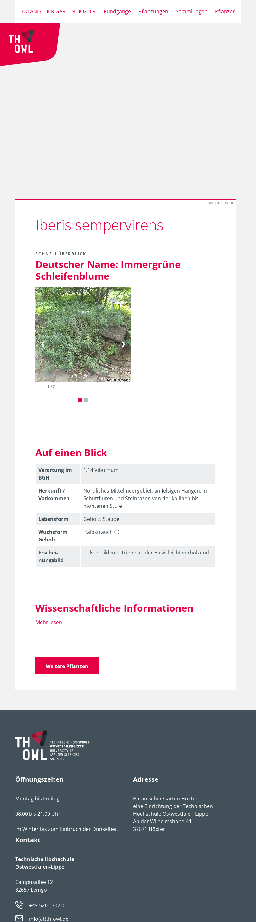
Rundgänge (117, 11)
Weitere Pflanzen (67, 666)
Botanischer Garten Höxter (58, 11)
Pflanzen (225, 11)
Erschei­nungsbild (51, 556)
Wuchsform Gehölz (52, 535)
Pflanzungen (153, 11)
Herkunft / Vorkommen (54, 494)
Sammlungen (192, 11)
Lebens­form (53, 518)
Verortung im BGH (55, 474)
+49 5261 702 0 (46, 905)
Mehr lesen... (50, 622)
